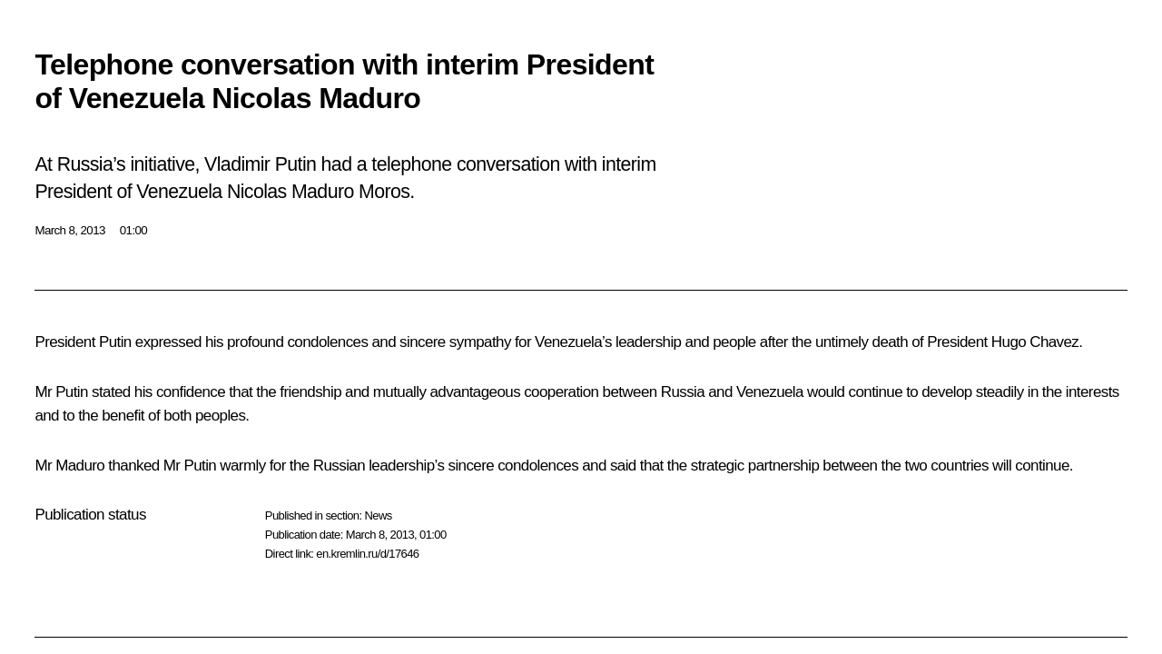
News (377, 515)
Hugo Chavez (1034, 342)
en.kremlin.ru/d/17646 (367, 553)
